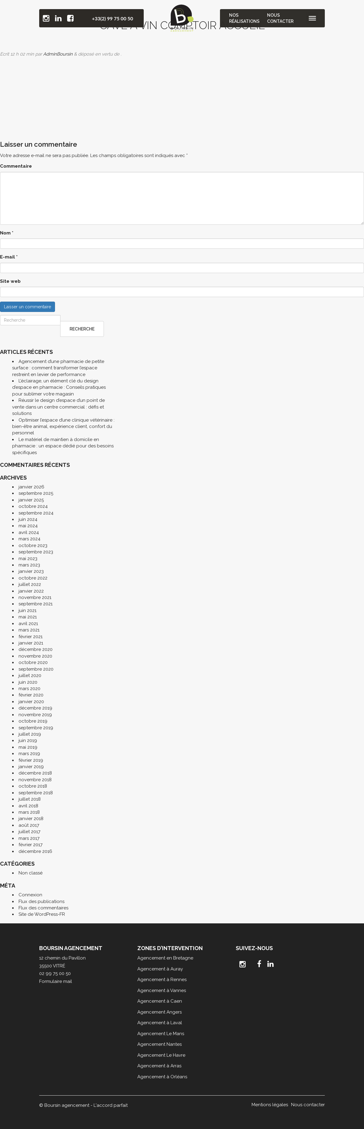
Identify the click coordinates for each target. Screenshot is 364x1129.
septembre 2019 (36, 727)
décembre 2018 (35, 773)
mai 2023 (28, 558)
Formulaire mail (55, 981)
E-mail (9, 257)
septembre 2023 (36, 552)
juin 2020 (28, 682)
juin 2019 (28, 740)
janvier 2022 (31, 591)
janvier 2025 (31, 500)
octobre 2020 (33, 662)
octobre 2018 (33, 786)
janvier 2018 (31, 818)
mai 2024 (28, 526)
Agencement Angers (159, 1012)
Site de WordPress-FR (42, 914)
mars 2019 (29, 753)
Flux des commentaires (43, 908)
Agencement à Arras (159, 1066)
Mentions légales (270, 1104)
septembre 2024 (36, 513)
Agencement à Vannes (161, 990)
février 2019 (31, 760)
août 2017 (29, 825)
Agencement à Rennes (162, 979)
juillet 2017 (29, 831)
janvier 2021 (31, 643)
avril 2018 (28, 806)
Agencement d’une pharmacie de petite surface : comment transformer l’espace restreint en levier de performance (58, 368)
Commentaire (16, 166)
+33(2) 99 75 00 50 (112, 18)
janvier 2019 (31, 766)
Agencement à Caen (159, 1001)
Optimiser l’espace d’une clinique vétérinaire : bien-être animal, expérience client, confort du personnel (63, 426)
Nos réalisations (244, 18)
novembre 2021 (35, 597)
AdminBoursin (58, 54)
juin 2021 (27, 610)
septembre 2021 (36, 604)
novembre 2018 (35, 779)
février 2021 (31, 636)
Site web (10, 281)
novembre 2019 (35, 714)
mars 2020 (29, 688)
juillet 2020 (30, 675)
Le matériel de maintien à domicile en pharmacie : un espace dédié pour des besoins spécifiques (63, 446)
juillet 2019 (30, 734)
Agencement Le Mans (160, 1033)
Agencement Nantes (159, 1044)
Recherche (82, 329)
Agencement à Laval (159, 1022)
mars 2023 (29, 565)
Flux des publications (41, 901)
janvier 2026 (31, 487)
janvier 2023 (31, 571)
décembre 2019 (35, 708)
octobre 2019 (33, 721)
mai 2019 (28, 747)
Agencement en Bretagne (165, 958)
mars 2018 (29, 812)
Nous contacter (280, 18)
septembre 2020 (36, 669)
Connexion (30, 895)
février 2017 (31, 844)
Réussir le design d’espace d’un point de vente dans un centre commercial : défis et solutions (58, 407)
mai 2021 (28, 617)
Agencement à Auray (160, 969)
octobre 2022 (33, 578)
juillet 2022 (30, 584)
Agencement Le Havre (161, 1055)
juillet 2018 (30, 799)
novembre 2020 (35, 656)
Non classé (31, 873)
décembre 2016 (35, 851)
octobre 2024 (33, 506)
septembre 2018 (36, 792)
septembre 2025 (36, 493)
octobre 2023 (33, 545)
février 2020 (31, 695)
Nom (6, 233)
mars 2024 (29, 539)
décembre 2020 (36, 649)
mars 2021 (29, 630)
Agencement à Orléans (162, 1076)
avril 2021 (28, 623)
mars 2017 (29, 838)
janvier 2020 (31, 701)
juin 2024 (28, 519)
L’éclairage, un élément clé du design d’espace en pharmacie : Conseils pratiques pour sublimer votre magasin (59, 387)
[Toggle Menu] (312, 18)
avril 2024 (29, 532)
